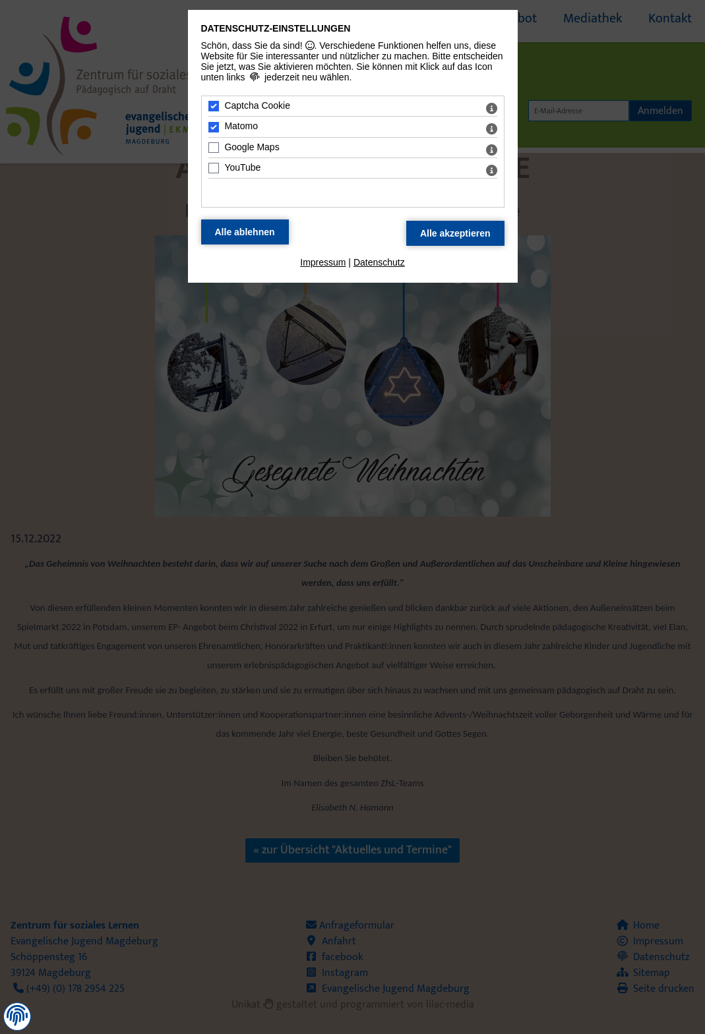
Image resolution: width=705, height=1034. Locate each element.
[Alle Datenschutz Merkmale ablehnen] (245, 231)
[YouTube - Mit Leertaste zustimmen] (213, 168)
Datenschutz (379, 262)
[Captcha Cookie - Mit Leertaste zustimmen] (213, 106)
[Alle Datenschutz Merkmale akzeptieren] (455, 233)
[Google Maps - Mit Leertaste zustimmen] (213, 147)
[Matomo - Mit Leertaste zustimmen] (213, 127)
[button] (17, 1015)
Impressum (323, 262)
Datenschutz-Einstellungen (276, 28)
